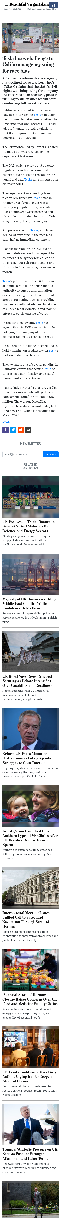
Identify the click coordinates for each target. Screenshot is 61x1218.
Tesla (37, 114)
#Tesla (6, 422)
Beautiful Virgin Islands (30, 4)
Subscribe (50, 454)
